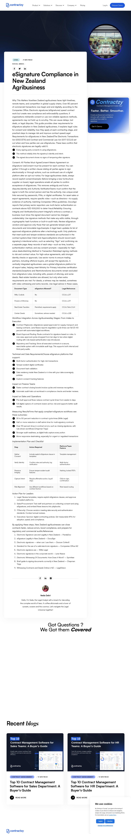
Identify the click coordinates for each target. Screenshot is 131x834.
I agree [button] (100, 821)
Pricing (82, 5)
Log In (105, 5)
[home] (14, 5)
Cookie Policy (112, 815)
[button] (36, 5)
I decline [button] (109, 821)
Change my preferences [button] (105, 825)
